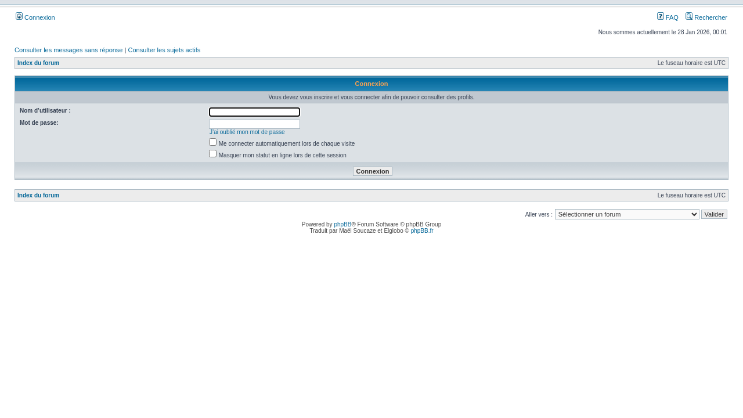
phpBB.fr (422, 231)
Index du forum (38, 63)
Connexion (35, 17)
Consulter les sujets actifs (164, 49)
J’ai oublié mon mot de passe (247, 132)
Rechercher (706, 17)
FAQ (668, 17)
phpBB (342, 224)
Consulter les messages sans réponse (68, 49)
